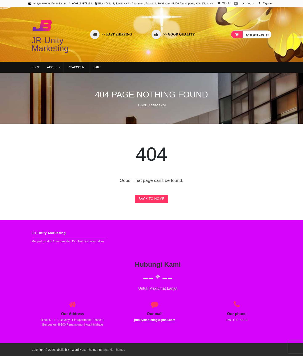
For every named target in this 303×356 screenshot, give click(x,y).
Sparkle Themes (114, 349)
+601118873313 (82, 3)
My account (77, 67)
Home (36, 67)
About (52, 67)
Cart (97, 67)
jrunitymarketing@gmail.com (47, 3)
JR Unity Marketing (50, 44)
